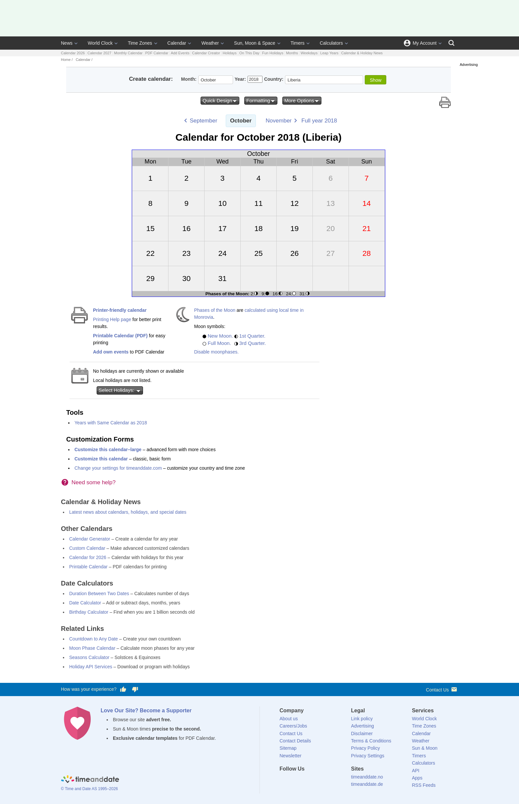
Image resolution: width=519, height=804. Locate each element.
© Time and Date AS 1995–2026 (89, 788)
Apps (417, 777)
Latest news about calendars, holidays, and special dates (127, 512)
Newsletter (291, 755)
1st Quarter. (252, 336)
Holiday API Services (90, 666)
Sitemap (288, 748)
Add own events (110, 352)
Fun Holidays (272, 53)
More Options (301, 101)
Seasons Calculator (89, 657)
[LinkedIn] (307, 780)
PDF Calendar (156, 53)
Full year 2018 (319, 121)
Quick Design (220, 101)
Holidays (230, 53)
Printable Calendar (88, 566)
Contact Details (295, 740)
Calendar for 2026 (87, 557)
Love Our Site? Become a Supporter (146, 710)
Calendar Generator (89, 539)
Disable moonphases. (216, 352)
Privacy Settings (367, 755)
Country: (273, 79)
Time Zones (140, 43)
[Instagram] (318, 780)
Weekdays (309, 53)
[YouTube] (329, 780)
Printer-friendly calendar (120, 310)
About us (289, 718)
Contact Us (442, 689)
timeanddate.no (367, 777)
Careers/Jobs (293, 726)
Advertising (362, 726)
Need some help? (93, 482)
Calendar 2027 (99, 53)
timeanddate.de (367, 784)
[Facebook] (285, 780)
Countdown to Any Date (93, 638)
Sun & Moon (424, 748)
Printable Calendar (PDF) (120, 335)
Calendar (176, 43)
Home (66, 60)
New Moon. (220, 336)
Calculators (331, 43)
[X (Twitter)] (296, 780)
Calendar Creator (206, 53)
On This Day (249, 53)
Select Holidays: (120, 390)
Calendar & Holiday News (362, 53)
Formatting (260, 101)
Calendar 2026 (73, 53)
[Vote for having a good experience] (123, 689)
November (279, 121)
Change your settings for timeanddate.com (118, 468)
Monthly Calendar (128, 53)
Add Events (180, 53)
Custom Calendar (87, 548)
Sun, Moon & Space (254, 43)
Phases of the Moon (214, 310)
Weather (210, 43)
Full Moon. (219, 343)
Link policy (362, 718)
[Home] (90, 780)
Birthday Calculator (88, 612)
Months (292, 53)
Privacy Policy (365, 748)
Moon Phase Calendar (92, 648)
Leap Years (329, 53)
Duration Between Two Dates (99, 593)
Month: (189, 79)
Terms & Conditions (371, 740)
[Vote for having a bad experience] (135, 689)
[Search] (451, 43)
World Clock (100, 43)
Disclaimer (362, 733)
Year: (240, 79)
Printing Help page (112, 319)
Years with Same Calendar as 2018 (110, 422)
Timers (298, 43)
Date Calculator (85, 602)
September (203, 121)
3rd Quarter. (252, 343)
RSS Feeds (424, 785)
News (66, 43)
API (415, 770)
